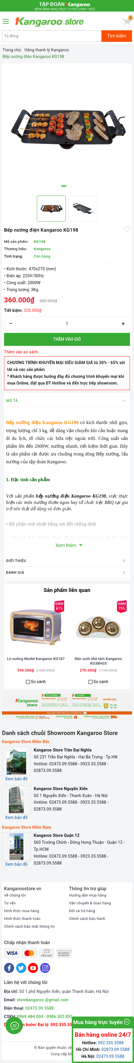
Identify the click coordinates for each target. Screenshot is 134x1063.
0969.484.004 (30, 1016)
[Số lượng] (67, 323)
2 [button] (70, 186)
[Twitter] (21, 968)
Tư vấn (10, 903)
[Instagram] (45, 968)
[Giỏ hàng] (127, 22)
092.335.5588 (63, 1024)
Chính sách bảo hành (87, 918)
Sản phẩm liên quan (67, 590)
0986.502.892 (59, 1016)
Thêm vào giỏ (67, 339)
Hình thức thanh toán (22, 918)
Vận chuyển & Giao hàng (90, 903)
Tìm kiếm (116, 36)
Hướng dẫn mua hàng (87, 895)
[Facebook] (9, 968)
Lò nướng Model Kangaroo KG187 (36, 659)
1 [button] (64, 186)
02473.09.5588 (39, 1008)
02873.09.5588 (115, 1049)
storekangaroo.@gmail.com (42, 1000)
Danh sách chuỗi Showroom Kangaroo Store (60, 733)
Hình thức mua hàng (21, 911)
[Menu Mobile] (6, 20)
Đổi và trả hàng (82, 911)
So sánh (38, 681)
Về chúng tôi (15, 895)
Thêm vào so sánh (21, 352)
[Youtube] (33, 968)
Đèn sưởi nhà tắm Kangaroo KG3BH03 (98, 661)
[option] (67, 128)
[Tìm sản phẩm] (52, 36)
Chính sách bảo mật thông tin (29, 926)
